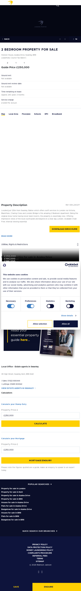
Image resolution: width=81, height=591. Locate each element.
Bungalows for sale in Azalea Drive (16, 509)
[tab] (3, 114)
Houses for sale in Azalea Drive (15, 502)
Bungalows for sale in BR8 (12, 520)
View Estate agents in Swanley (18, 388)
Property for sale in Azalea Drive (15, 495)
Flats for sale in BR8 (10, 516)
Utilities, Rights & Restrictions (40, 244)
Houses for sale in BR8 (11, 513)
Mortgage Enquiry (40, 460)
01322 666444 (14, 381)
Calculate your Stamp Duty (13, 404)
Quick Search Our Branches (38, 531)
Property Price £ (9, 410)
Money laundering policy (40, 550)
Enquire (48, 587)
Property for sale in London (13, 489)
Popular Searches (38, 484)
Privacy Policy (40, 544)
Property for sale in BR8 (12, 499)
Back (6, 39)
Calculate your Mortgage (13, 439)
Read (6, 236)
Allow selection (40, 324)
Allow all (66, 324)
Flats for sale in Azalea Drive (14, 506)
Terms (40, 559)
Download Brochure (64, 229)
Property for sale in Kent (12, 492)
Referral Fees (39, 556)
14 (75, 39)
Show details (67, 315)
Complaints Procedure (40, 553)
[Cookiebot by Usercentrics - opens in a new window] (67, 265)
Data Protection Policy (40, 547)
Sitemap (40, 561)
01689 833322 (16, 384)
